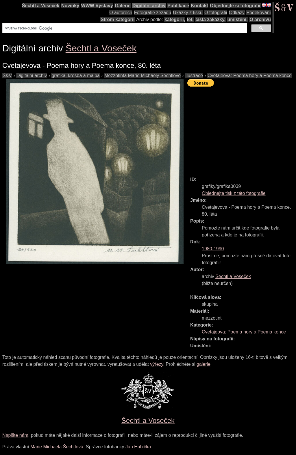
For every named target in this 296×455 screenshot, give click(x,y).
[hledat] (124, 28)
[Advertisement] (241, 129)
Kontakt (199, 5)
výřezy (156, 364)
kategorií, (174, 19)
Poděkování (258, 12)
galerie (203, 364)
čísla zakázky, (210, 19)
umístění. (237, 19)
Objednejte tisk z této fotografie (234, 193)
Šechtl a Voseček (41, 5)
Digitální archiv (149, 5)
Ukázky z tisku (187, 12)
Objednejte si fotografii (235, 5)
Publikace (178, 5)
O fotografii (215, 12)
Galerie (122, 5)
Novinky (70, 5)
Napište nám (15, 435)
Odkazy (237, 12)
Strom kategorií (117, 19)
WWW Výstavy (97, 5)
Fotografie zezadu (152, 12)
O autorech (120, 12)
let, (190, 19)
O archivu (260, 19)
